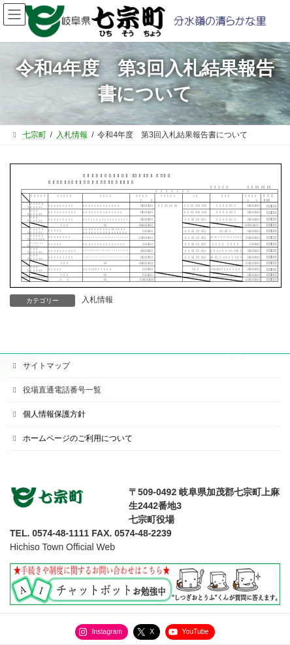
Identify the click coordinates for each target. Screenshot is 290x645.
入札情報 (97, 299)
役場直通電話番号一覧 (55, 389)
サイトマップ (40, 365)
